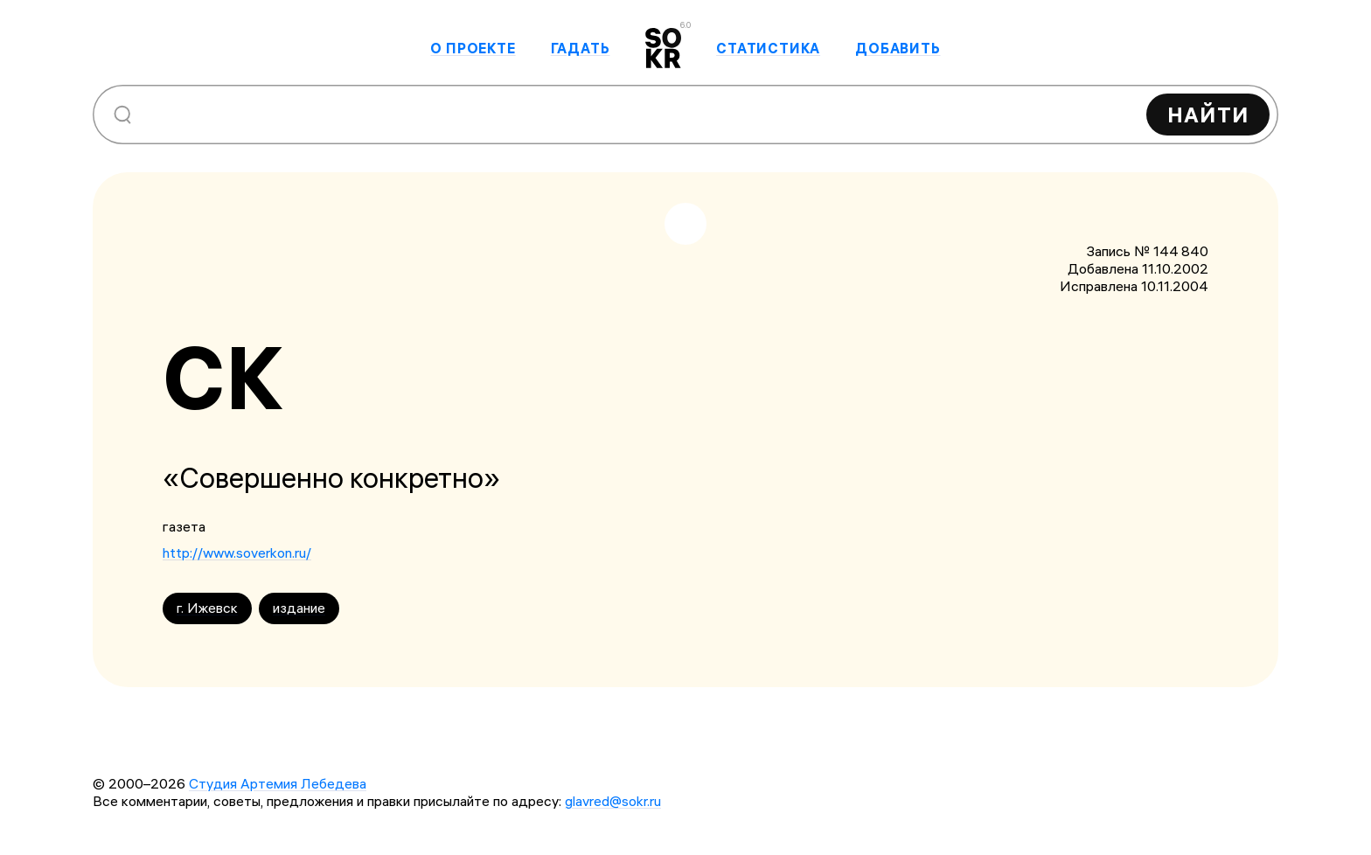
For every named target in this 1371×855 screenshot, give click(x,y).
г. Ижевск (207, 607)
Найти (1208, 114)
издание (299, 607)
